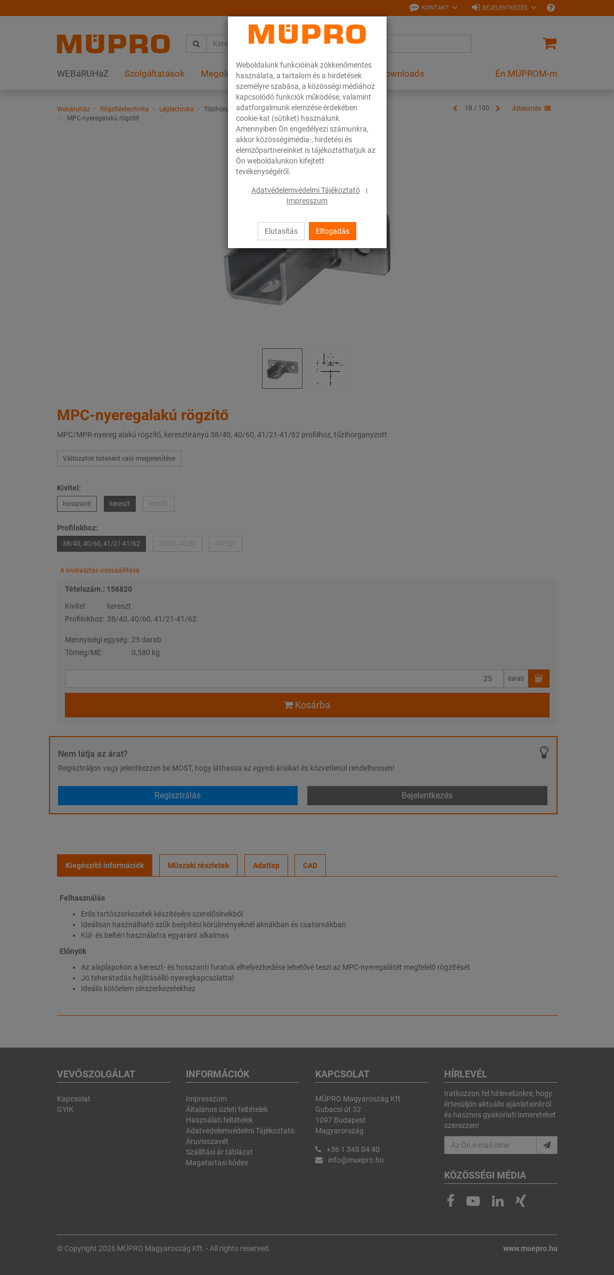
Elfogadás (332, 231)
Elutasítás (281, 231)
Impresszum (307, 201)
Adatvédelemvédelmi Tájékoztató (305, 190)
